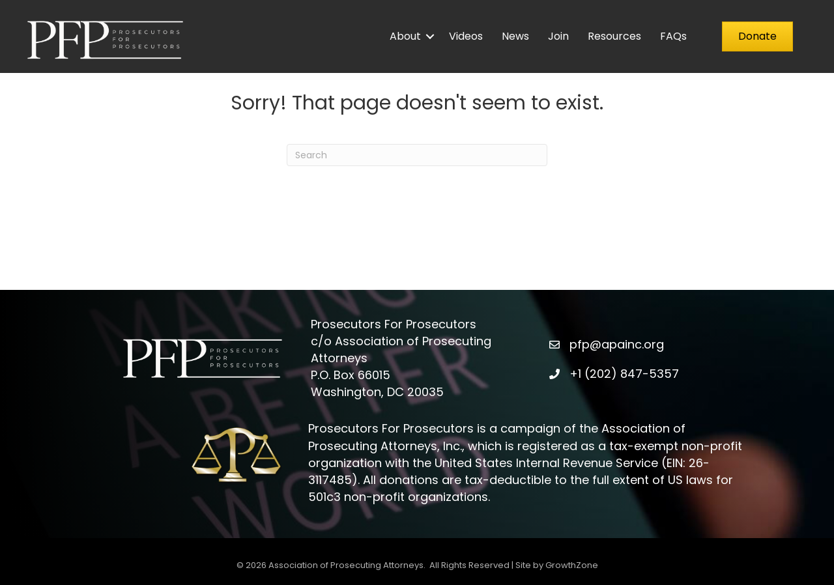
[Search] (417, 155)
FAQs (673, 36)
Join (558, 36)
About (405, 36)
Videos (466, 36)
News (515, 36)
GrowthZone (571, 565)
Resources (614, 36)
